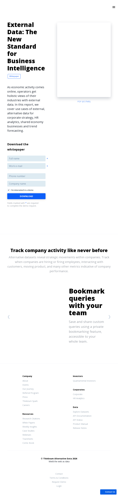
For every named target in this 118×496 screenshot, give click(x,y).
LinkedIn (64, 467)
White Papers (28, 422)
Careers (26, 405)
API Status (78, 419)
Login (59, 486)
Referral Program (30, 393)
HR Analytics (79, 398)
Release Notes (80, 428)
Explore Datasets (81, 411)
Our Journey (28, 388)
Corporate (77, 394)
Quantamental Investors (84, 380)
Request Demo (59, 481)
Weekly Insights (29, 426)
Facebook (53, 467)
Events (25, 384)
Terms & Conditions (59, 477)
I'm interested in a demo (22, 190)
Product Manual (80, 424)
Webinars (26, 434)
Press (25, 397)
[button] (108, 491)
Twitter (59, 467)
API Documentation (82, 415)
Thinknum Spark (30, 401)
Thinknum (59, 11)
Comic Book (28, 443)
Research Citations (31, 418)
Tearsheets (27, 438)
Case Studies (28, 430)
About (25, 380)
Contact (59, 473)
